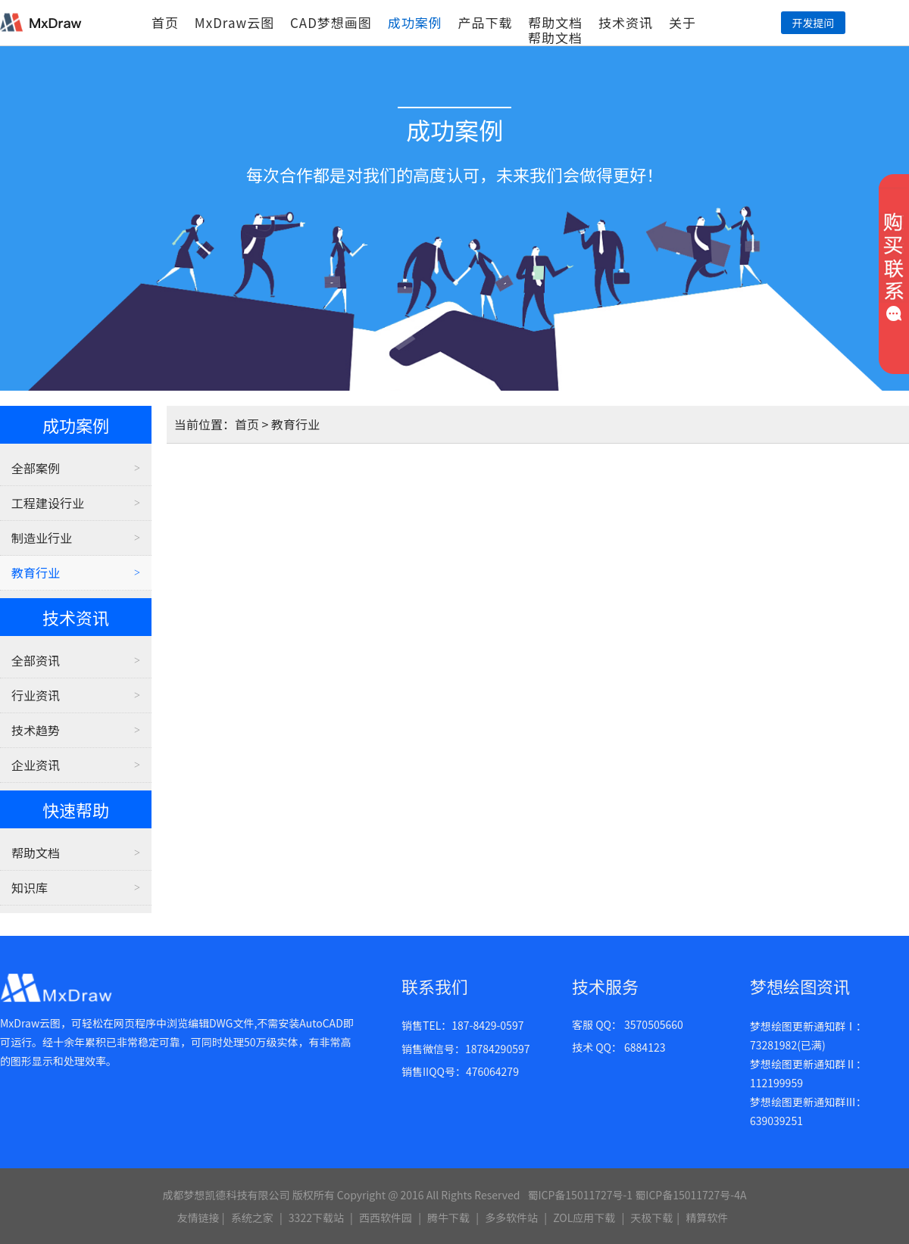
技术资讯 (625, 22)
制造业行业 (41, 537)
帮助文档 (555, 22)
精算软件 (707, 1217)
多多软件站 (511, 1217)
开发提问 (813, 22)
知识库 (29, 887)
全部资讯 (35, 660)
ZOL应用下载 (584, 1217)
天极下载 (651, 1217)
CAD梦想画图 (331, 22)
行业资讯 (35, 695)
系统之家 (252, 1217)
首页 (165, 22)
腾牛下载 (448, 1217)
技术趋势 (35, 730)
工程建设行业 (47, 503)
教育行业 (35, 572)
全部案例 (35, 468)
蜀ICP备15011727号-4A (690, 1194)
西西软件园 (385, 1217)
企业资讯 (35, 765)
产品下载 (485, 22)
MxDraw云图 (234, 22)
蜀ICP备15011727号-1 (580, 1194)
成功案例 (415, 22)
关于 (682, 22)
